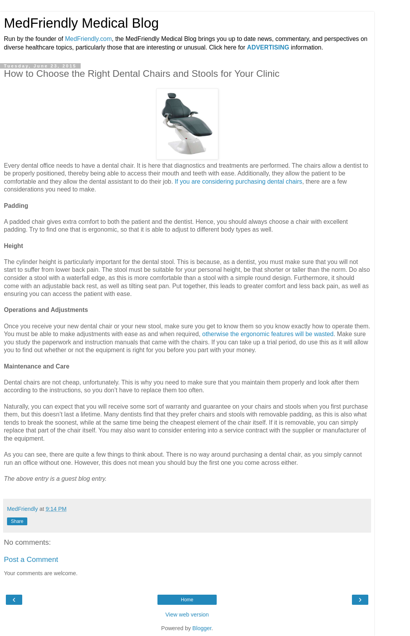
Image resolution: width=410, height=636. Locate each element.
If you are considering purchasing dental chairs (238, 181)
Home (187, 599)
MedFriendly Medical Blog (81, 23)
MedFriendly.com (88, 38)
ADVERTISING (268, 47)
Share (17, 521)
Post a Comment (31, 559)
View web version (187, 614)
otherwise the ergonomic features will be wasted (268, 334)
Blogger (202, 628)
